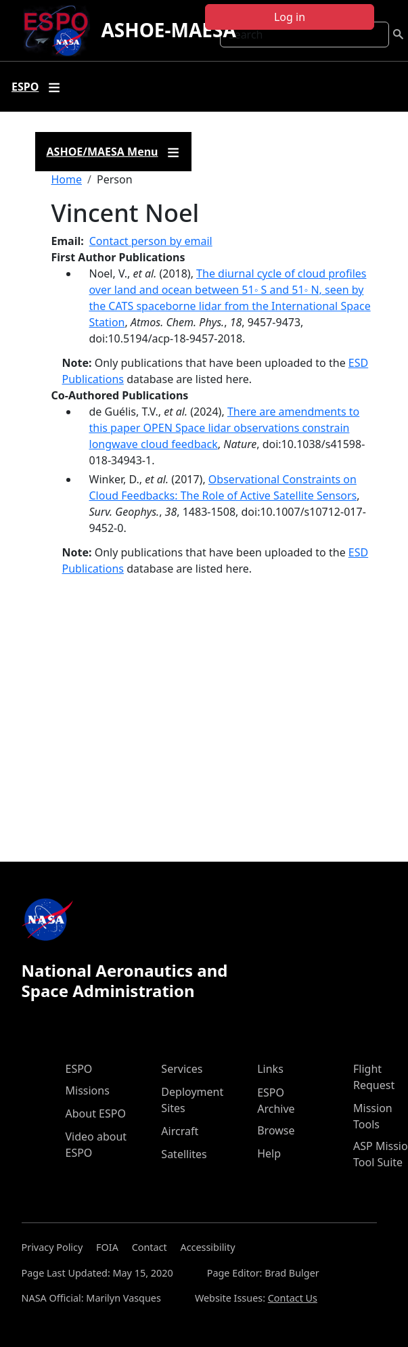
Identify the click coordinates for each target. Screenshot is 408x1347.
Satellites (183, 1154)
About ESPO (96, 1113)
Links (270, 1068)
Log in (289, 16)
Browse (275, 1130)
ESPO (79, 1068)
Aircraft (179, 1131)
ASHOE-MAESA (168, 30)
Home (67, 179)
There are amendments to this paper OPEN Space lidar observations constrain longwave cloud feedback (224, 427)
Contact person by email (150, 241)
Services (181, 1068)
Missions (88, 1090)
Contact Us (292, 1297)
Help (269, 1153)
